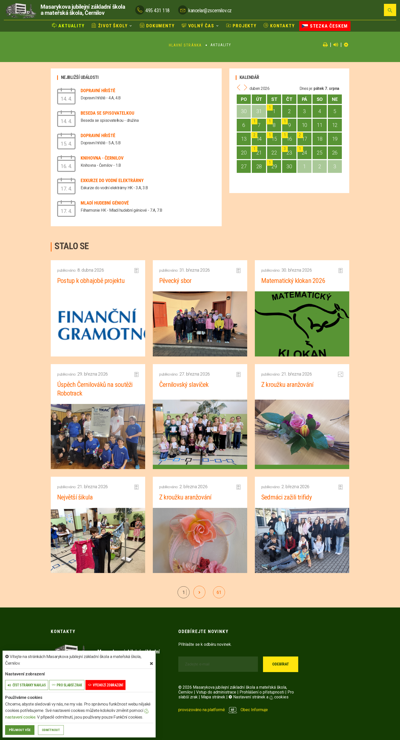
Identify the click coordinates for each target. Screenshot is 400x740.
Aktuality (68, 25)
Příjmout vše (20, 730)
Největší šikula (75, 497)
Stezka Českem (325, 26)
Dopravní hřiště (98, 90)
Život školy (110, 25)
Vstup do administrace (216, 692)
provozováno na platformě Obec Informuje (223, 709)
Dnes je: (306, 88)
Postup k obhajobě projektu (90, 280)
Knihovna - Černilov (102, 158)
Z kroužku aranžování (287, 384)
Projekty (241, 25)
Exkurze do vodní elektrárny (112, 180)
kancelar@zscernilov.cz (209, 10)
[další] (199, 592)
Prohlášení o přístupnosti (262, 692)
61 (219, 592)
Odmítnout (51, 730)
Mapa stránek (213, 697)
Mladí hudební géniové (105, 203)
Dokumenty (157, 25)
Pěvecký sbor (175, 280)
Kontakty (279, 25)
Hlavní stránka (185, 45)
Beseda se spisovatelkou (107, 113)
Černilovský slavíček (183, 384)
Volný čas (198, 25)
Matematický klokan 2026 (293, 280)
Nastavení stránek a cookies (259, 697)
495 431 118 (157, 10)
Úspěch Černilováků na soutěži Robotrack (94, 389)
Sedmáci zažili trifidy (286, 497)
